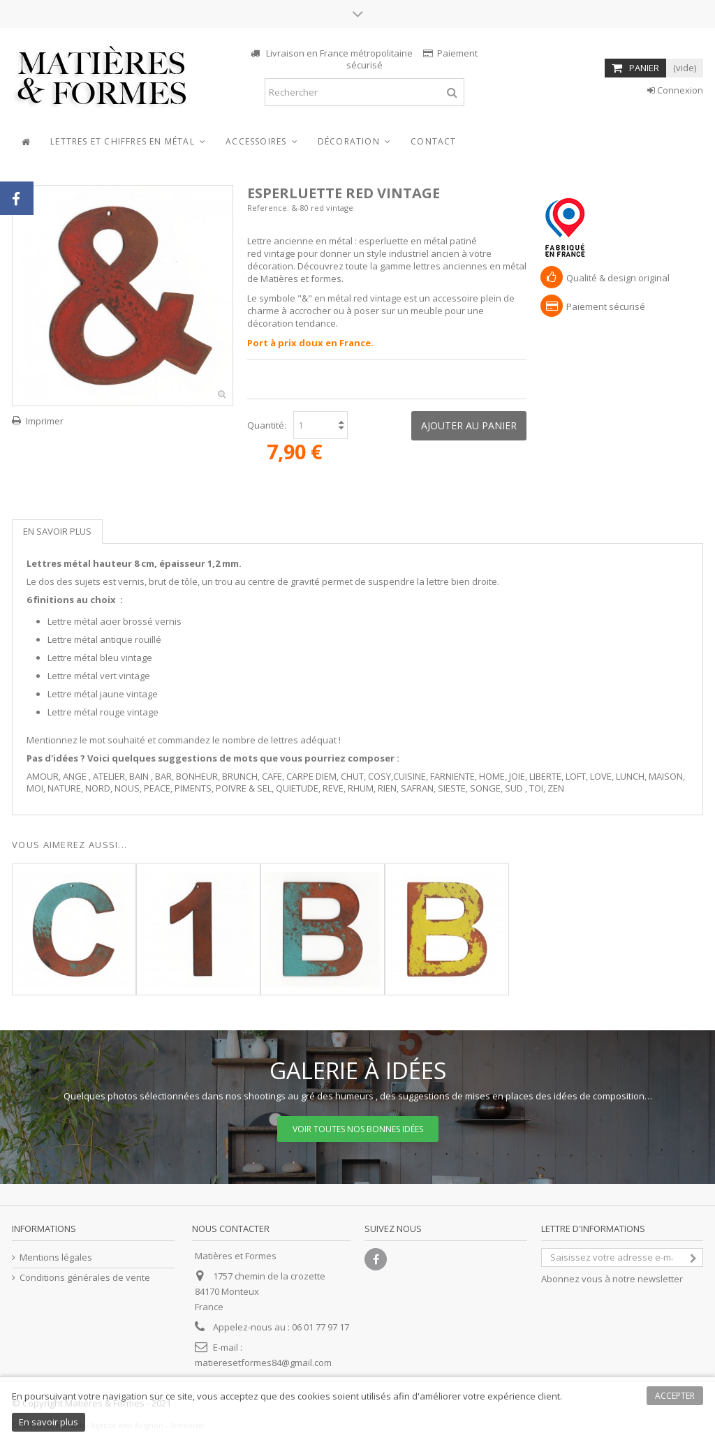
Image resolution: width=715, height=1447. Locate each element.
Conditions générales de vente (85, 1278)
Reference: (268, 207)
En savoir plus (57, 531)
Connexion (675, 90)
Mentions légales (56, 1257)
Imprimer (45, 421)
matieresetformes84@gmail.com (263, 1362)
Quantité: (266, 425)
